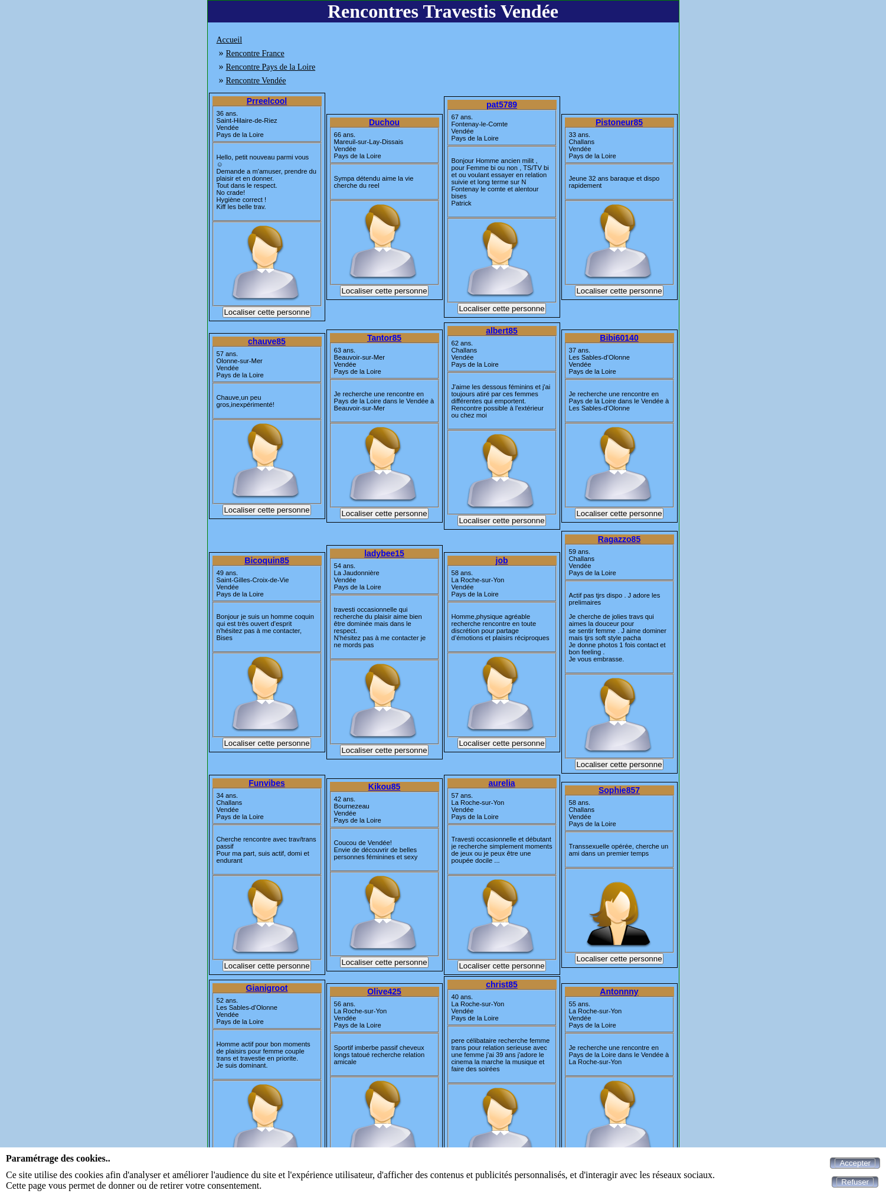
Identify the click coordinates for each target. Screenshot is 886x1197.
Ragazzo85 (619, 539)
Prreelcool (267, 101)
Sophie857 (619, 790)
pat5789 (501, 104)
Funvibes (267, 783)
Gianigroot (267, 988)
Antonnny (619, 991)
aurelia (501, 783)
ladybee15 (384, 553)
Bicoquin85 (266, 560)
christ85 (502, 984)
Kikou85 (384, 786)
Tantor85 (384, 338)
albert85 (502, 330)
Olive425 (384, 991)
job (502, 560)
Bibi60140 (619, 338)
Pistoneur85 (619, 122)
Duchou (384, 122)
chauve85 (267, 341)
